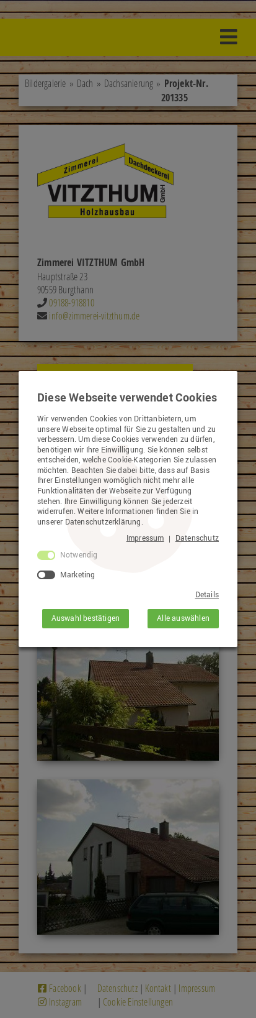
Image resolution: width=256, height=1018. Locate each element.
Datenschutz (197, 538)
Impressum (145, 538)
